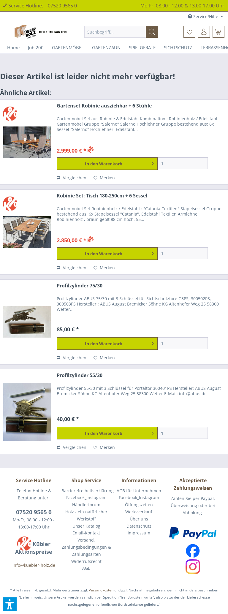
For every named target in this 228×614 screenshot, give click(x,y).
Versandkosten (101, 590)
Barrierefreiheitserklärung (86, 490)
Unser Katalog (86, 526)
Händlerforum (86, 504)
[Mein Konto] (204, 32)
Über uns (139, 519)
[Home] (13, 47)
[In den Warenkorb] (107, 163)
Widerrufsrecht (86, 561)
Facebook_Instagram (86, 497)
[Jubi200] (36, 47)
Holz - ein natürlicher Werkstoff (86, 515)
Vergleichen (71, 178)
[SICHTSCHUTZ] (178, 47)
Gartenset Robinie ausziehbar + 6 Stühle (104, 106)
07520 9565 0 (62, 5)
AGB (86, 568)
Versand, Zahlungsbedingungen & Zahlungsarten (86, 547)
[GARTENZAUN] (106, 47)
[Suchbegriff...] (121, 32)
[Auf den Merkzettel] (104, 177)
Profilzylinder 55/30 (79, 375)
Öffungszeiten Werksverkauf (139, 508)
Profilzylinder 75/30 (79, 286)
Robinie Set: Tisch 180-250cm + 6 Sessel (102, 196)
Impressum (139, 533)
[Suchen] (152, 32)
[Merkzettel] (189, 32)
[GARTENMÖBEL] (68, 47)
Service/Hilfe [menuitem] (203, 16)
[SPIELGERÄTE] (142, 47)
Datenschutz (138, 526)
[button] (10, 604)
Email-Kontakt (86, 533)
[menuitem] (121, 32)
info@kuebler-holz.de (33, 565)
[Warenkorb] (218, 32)
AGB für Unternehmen (139, 490)
